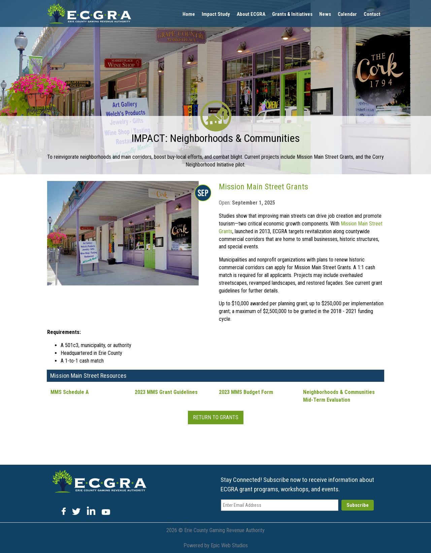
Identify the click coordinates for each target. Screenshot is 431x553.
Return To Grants (215, 417)
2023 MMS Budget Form (246, 392)
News (325, 14)
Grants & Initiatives (292, 14)
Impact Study (216, 14)
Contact (372, 14)
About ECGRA (251, 14)
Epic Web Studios (229, 545)
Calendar (347, 14)
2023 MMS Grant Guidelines (166, 392)
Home (189, 14)
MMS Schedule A (70, 392)
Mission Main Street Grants (263, 186)
